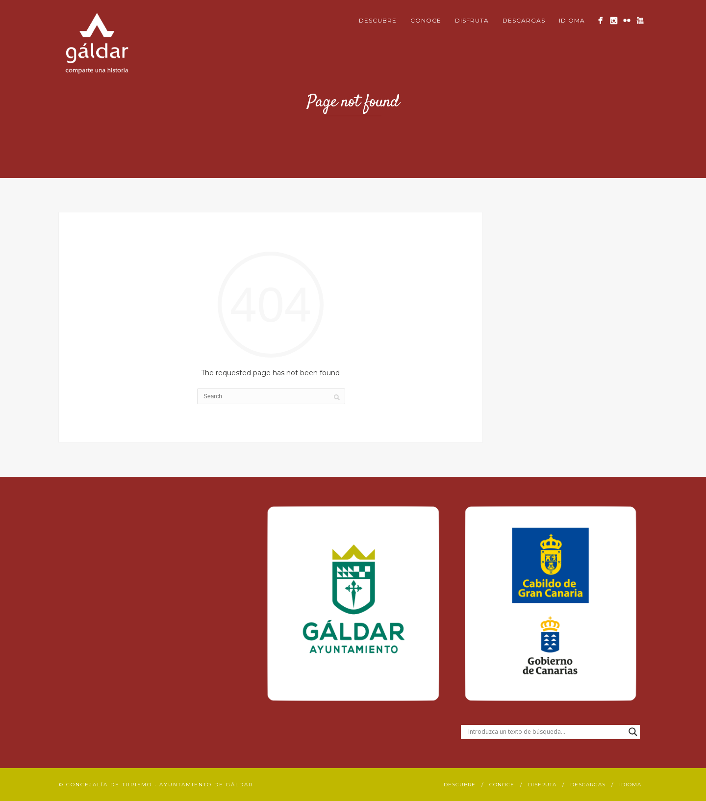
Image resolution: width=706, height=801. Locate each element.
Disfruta (472, 20)
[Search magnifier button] (633, 732)
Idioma (572, 20)
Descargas (524, 20)
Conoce (425, 20)
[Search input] (546, 732)
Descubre (378, 20)
